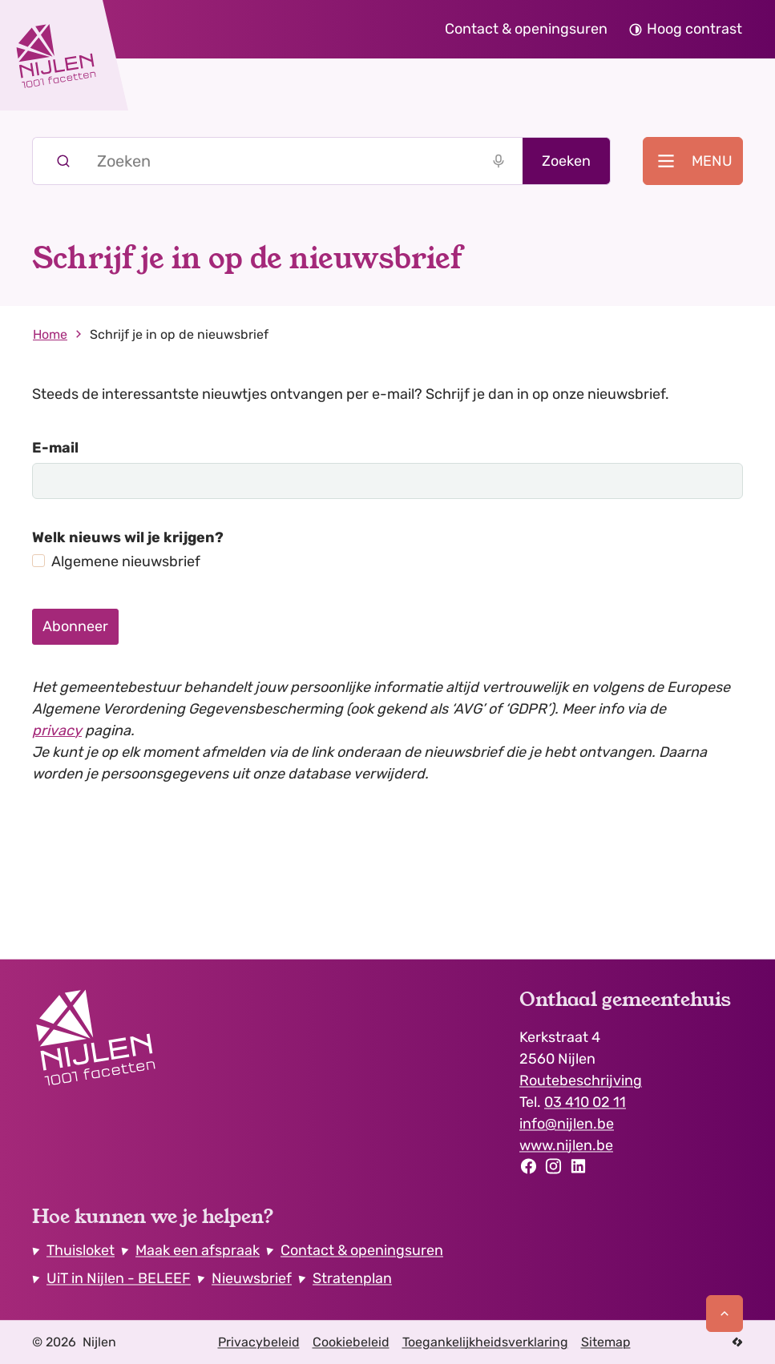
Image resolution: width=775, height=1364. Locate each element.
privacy (57, 730)
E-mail (55, 448)
